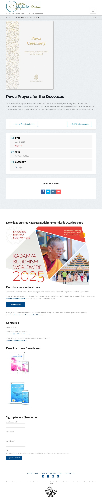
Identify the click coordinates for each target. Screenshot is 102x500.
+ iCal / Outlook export (78, 124)
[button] (93, 10)
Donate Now (15, 304)
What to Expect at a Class (52, 473)
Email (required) (12, 422)
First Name (10, 432)
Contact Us (70, 473)
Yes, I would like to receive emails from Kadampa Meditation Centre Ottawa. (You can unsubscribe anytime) (37, 453)
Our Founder (32, 473)
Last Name (10, 441)
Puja (18, 168)
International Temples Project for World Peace (25, 315)
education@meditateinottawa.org (18, 334)
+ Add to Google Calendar (25, 124)
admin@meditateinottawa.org (16, 298)
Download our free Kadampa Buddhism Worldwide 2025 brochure (44, 222)
